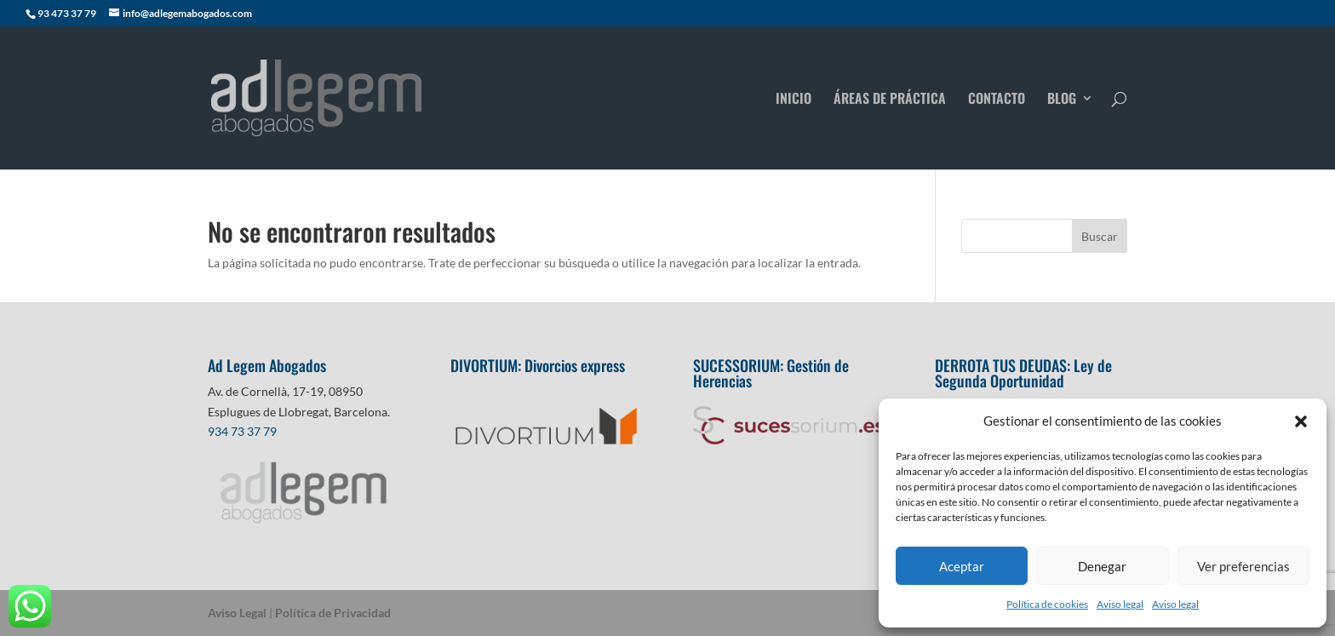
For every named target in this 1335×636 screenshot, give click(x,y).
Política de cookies (1047, 604)
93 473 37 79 (66, 13)
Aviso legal (1120, 604)
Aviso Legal (237, 612)
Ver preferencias (1243, 566)
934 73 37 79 (242, 431)
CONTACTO (996, 100)
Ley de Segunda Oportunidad (1023, 373)
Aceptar (961, 566)
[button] (1300, 421)
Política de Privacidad (333, 612)
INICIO (793, 100)
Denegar (1102, 566)
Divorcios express (576, 365)
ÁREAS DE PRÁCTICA (890, 100)
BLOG (1061, 100)
